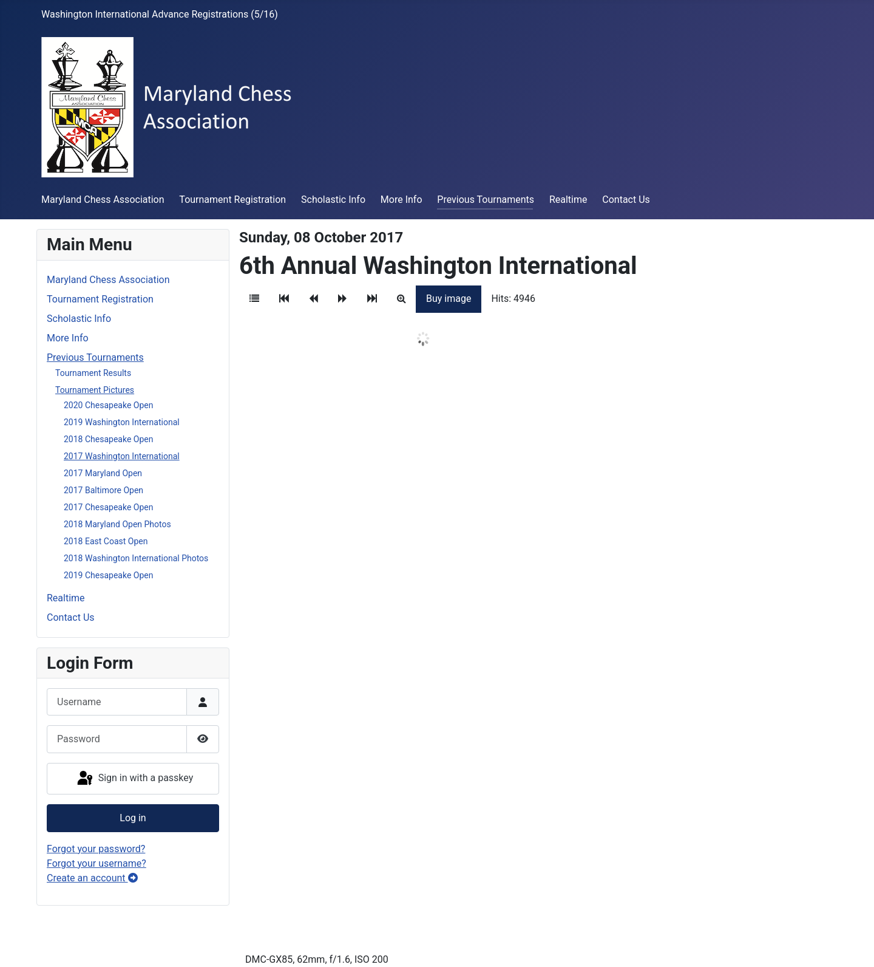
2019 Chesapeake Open (108, 575)
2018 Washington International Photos (136, 558)
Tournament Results (93, 373)
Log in (133, 818)
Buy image (448, 298)
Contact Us (626, 199)
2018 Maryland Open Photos (117, 524)
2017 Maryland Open (103, 473)
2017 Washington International (122, 456)
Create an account (92, 878)
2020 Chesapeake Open (108, 405)
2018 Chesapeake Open (108, 439)
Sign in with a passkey (134, 779)
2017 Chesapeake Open (108, 507)
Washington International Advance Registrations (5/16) (159, 14)
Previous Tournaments (485, 199)
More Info (401, 199)
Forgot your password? (96, 849)
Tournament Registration (232, 199)
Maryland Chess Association (102, 199)
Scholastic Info (333, 199)
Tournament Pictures (94, 390)
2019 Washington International (122, 422)
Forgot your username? (96, 863)
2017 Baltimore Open (103, 490)
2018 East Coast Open (105, 541)
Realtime (568, 199)
